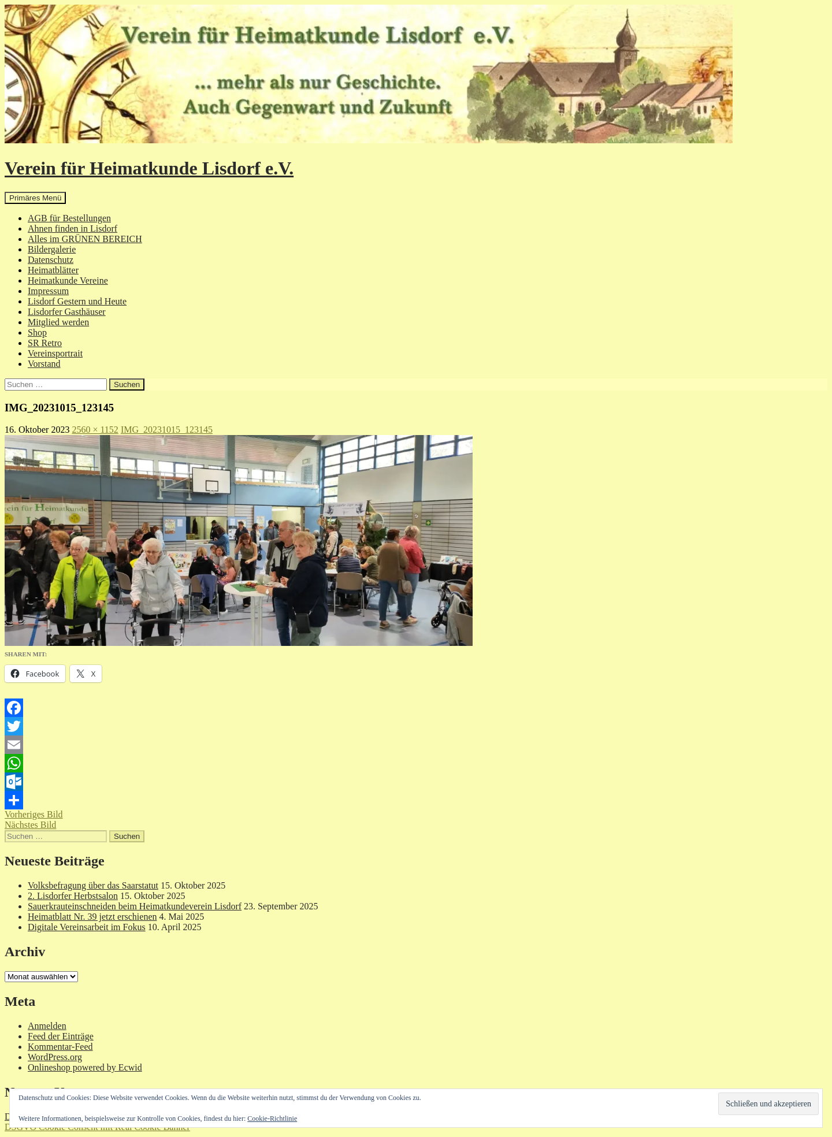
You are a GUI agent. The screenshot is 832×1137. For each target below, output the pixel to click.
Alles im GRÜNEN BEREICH (85, 239)
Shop (37, 332)
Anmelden (47, 1026)
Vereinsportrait (55, 353)
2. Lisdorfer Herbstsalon (73, 896)
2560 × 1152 (95, 429)
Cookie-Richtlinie (272, 1118)
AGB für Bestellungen (69, 218)
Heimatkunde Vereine (68, 280)
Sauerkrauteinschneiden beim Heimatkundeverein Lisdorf (135, 906)
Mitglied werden (58, 322)
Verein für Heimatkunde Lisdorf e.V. (149, 168)
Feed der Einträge (61, 1036)
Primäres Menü (35, 198)
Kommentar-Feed (60, 1046)
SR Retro (45, 343)
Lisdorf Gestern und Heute (77, 301)
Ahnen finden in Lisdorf (72, 228)
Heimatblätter (53, 270)
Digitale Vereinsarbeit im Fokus (87, 927)
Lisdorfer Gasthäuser (67, 312)
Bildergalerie (52, 249)
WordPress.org (55, 1057)
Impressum (48, 291)
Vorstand (44, 364)
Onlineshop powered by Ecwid (85, 1067)
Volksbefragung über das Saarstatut (93, 885)
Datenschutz (50, 260)
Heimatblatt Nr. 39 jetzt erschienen (92, 917)
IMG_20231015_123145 (167, 429)
